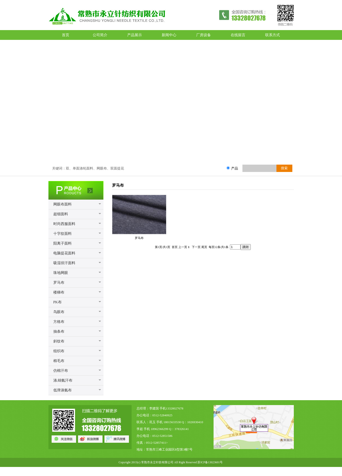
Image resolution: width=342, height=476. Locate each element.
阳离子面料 (62, 243)
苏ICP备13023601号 (210, 462)
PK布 (57, 302)
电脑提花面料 (64, 253)
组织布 (58, 351)
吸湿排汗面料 (64, 263)
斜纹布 (58, 341)
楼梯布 (58, 292)
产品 (234, 168)
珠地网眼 (60, 273)
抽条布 (58, 331)
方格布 (58, 322)
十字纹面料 (62, 234)
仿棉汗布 (60, 371)
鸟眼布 (58, 312)
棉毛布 (58, 361)
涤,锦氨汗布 (63, 380)
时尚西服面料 (64, 224)
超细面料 (60, 214)
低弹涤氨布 (62, 390)
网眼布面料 (62, 204)
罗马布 (58, 282)
